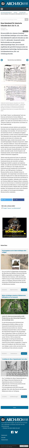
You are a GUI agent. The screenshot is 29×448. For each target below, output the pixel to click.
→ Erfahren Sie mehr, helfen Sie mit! (10, 428)
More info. (10, 446)
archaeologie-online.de (6, 12)
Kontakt (3, 437)
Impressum (4, 435)
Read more (24, 289)
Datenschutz (4, 440)
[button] (6, 199)
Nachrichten (22, 12)
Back (14, 407)
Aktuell (15, 12)
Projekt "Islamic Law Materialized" (12, 208)
